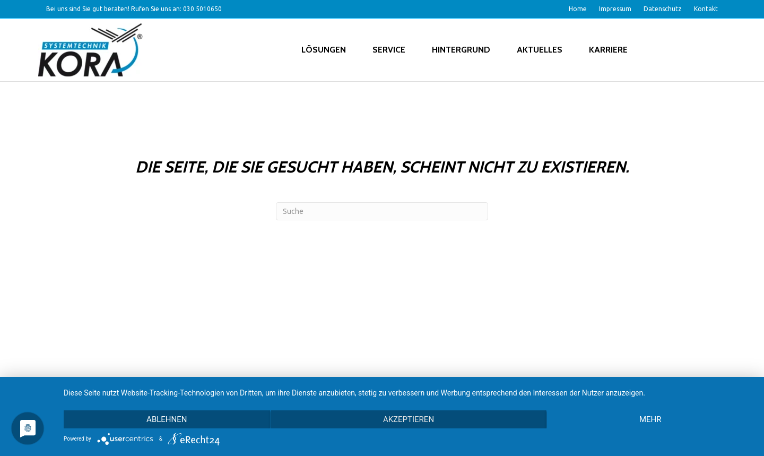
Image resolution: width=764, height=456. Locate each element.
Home (578, 8)
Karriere (608, 50)
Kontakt (706, 8)
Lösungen (323, 50)
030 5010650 (202, 8)
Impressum (615, 8)
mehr (650, 419)
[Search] (382, 211)
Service (388, 50)
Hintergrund (461, 50)
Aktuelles (539, 50)
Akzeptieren (408, 419)
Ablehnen (166, 419)
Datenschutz (663, 8)
